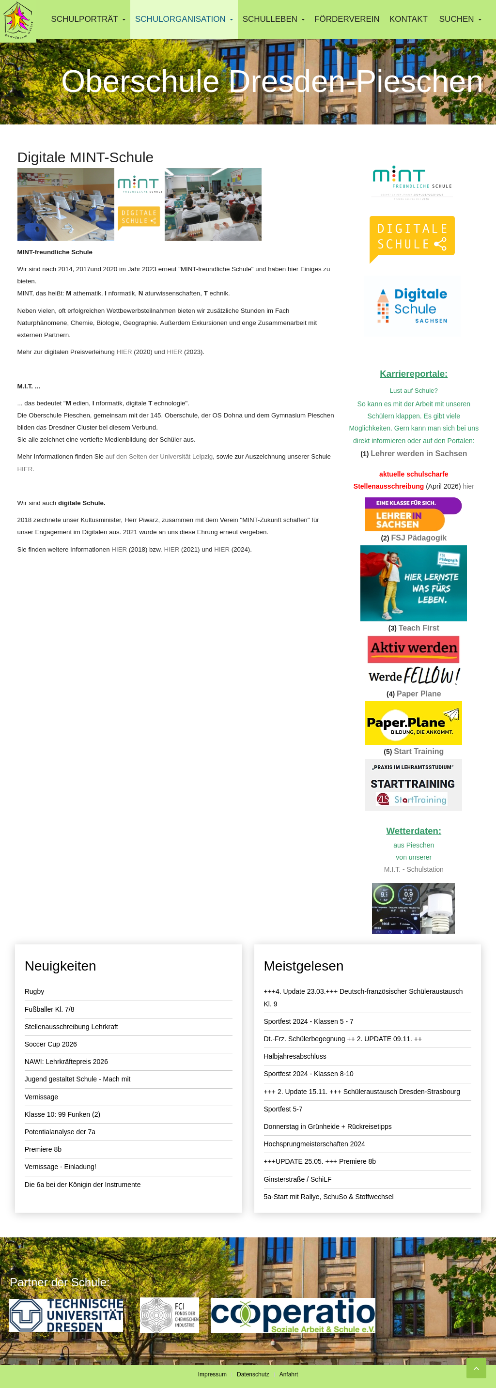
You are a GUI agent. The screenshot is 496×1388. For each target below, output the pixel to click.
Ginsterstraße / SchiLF (298, 1179)
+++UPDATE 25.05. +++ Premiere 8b (320, 1161)
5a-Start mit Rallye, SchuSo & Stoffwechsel (329, 1197)
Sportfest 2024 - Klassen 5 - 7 (309, 1021)
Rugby (34, 991)
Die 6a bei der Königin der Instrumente (83, 1184)
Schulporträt (84, 19)
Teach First (419, 628)
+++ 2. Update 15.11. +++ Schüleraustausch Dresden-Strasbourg (362, 1091)
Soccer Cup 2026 (51, 1044)
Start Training (419, 751)
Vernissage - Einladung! (60, 1167)
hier (468, 486)
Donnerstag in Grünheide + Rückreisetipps (328, 1126)
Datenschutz (253, 1374)
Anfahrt (288, 1374)
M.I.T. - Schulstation (414, 869)
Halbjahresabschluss (295, 1056)
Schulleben (270, 19)
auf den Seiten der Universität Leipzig (159, 456)
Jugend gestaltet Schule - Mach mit (78, 1079)
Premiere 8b (43, 1149)
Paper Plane (419, 694)
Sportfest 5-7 (283, 1109)
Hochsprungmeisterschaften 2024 (314, 1144)
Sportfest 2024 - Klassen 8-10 (309, 1074)
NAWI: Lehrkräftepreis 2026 (66, 1061)
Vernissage (41, 1097)
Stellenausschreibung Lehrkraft (71, 1027)
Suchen (456, 19)
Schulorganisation (180, 19)
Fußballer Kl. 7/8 (50, 1009)
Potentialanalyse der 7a (60, 1132)
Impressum (212, 1374)
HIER (124, 351)
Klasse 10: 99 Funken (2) (62, 1114)
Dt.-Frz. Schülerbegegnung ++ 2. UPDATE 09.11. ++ (343, 1039)
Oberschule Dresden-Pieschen (272, 81)
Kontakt (408, 19)
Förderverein (347, 19)
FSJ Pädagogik (419, 538)
